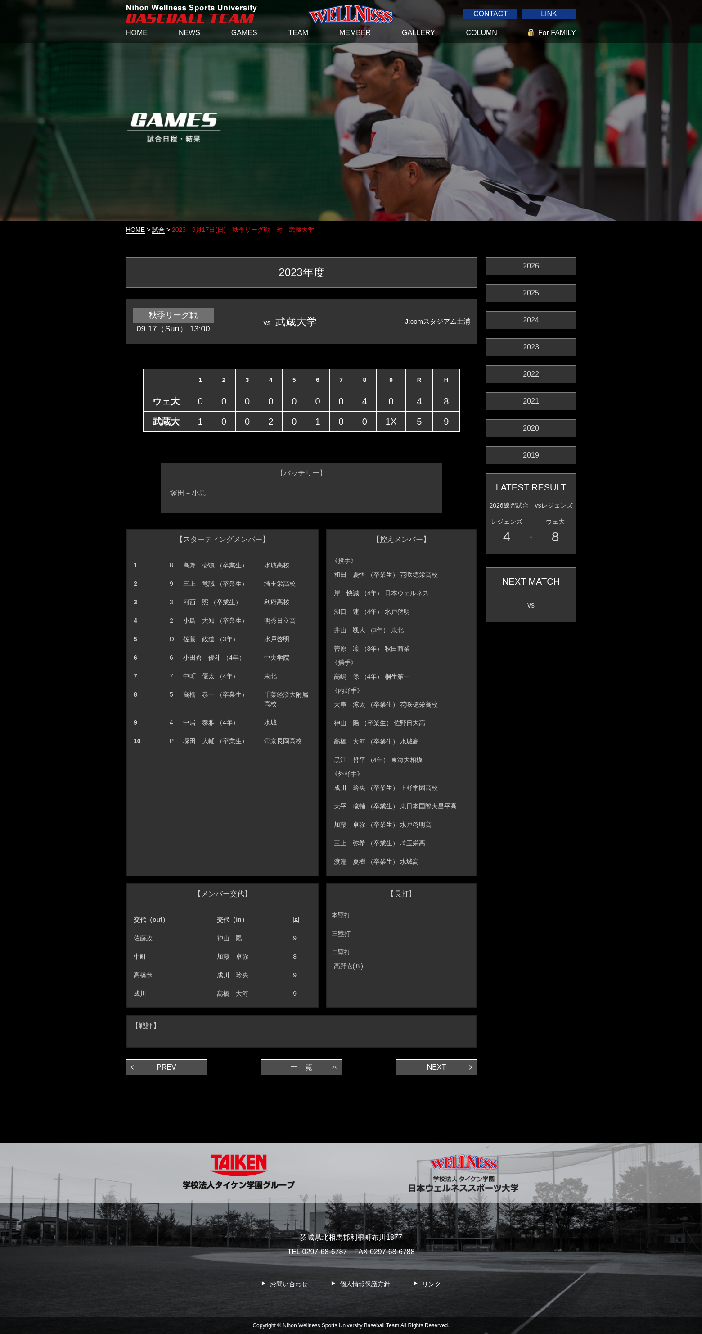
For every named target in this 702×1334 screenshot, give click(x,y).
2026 (531, 266)
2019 (531, 455)
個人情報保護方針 (365, 1284)
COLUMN (481, 32)
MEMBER (355, 32)
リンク (431, 1284)
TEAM (298, 32)
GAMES (244, 32)
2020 (531, 428)
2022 (531, 374)
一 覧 (301, 1067)
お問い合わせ (289, 1284)
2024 (531, 320)
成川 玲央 (232, 975)
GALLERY (418, 32)
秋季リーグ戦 (173, 315)
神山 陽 (229, 938)
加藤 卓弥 (232, 956)
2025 (531, 293)
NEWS (189, 32)
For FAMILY (557, 32)
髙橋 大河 (232, 993)
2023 (531, 347)
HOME (137, 32)
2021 (531, 401)
